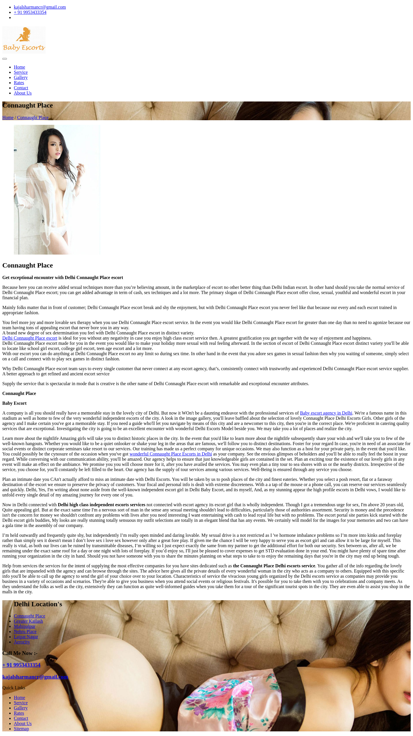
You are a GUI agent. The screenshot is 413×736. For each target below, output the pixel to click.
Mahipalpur (24, 626)
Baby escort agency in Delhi (326, 413)
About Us (23, 93)
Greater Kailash (28, 621)
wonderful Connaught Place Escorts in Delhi (170, 453)
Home (19, 67)
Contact (21, 87)
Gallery (21, 77)
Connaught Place (33, 117)
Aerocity (22, 641)
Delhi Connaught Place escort (29, 338)
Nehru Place (25, 631)
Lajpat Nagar (26, 636)
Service (21, 72)
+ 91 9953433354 (30, 12)
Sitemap (21, 728)
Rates (19, 82)
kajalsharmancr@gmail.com (40, 7)
